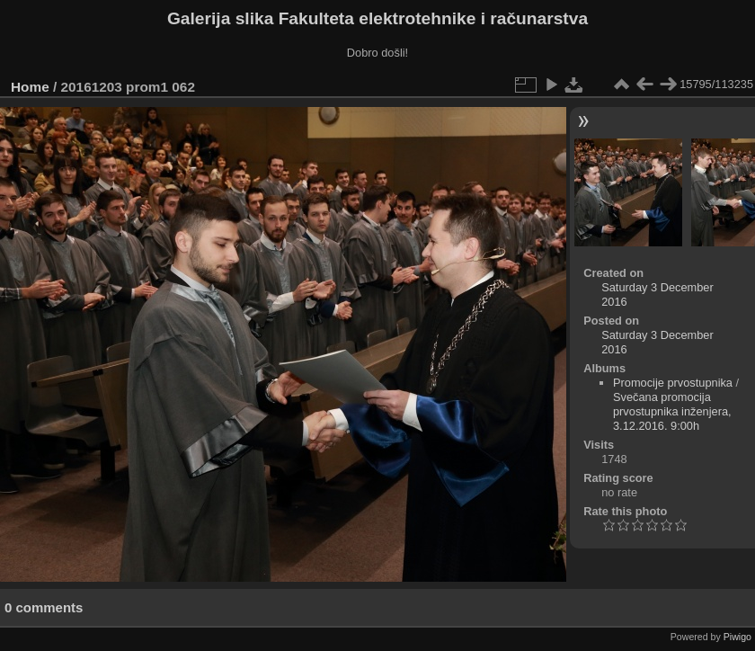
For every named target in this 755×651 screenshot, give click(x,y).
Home (30, 86)
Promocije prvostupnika (673, 382)
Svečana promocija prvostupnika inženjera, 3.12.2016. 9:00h (672, 411)
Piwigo (737, 636)
